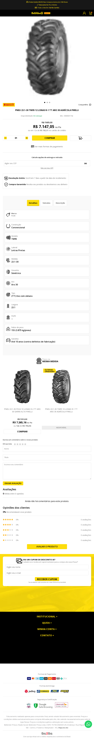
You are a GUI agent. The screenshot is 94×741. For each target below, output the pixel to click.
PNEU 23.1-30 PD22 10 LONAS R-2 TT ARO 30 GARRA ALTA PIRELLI (22, 410)
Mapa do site (63, 728)
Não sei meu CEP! (47, 168)
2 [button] (47, 102)
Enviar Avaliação (13, 483)
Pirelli (13, 216)
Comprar (50, 138)
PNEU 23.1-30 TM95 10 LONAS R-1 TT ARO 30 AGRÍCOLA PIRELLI (61, 410)
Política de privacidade (59, 582)
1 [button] (44, 102)
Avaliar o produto (47, 546)
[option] (47, 57)
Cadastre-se (84, 13)
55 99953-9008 (88, 724)
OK (85, 163)
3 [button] (49, 102)
